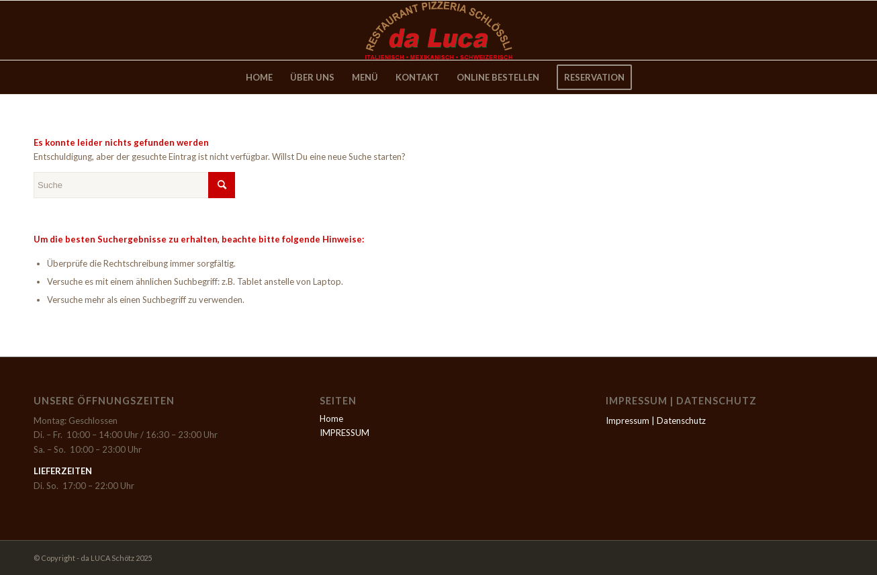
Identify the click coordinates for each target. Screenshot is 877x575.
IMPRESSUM (344, 432)
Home (331, 418)
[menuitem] (259, 77)
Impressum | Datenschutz (656, 420)
